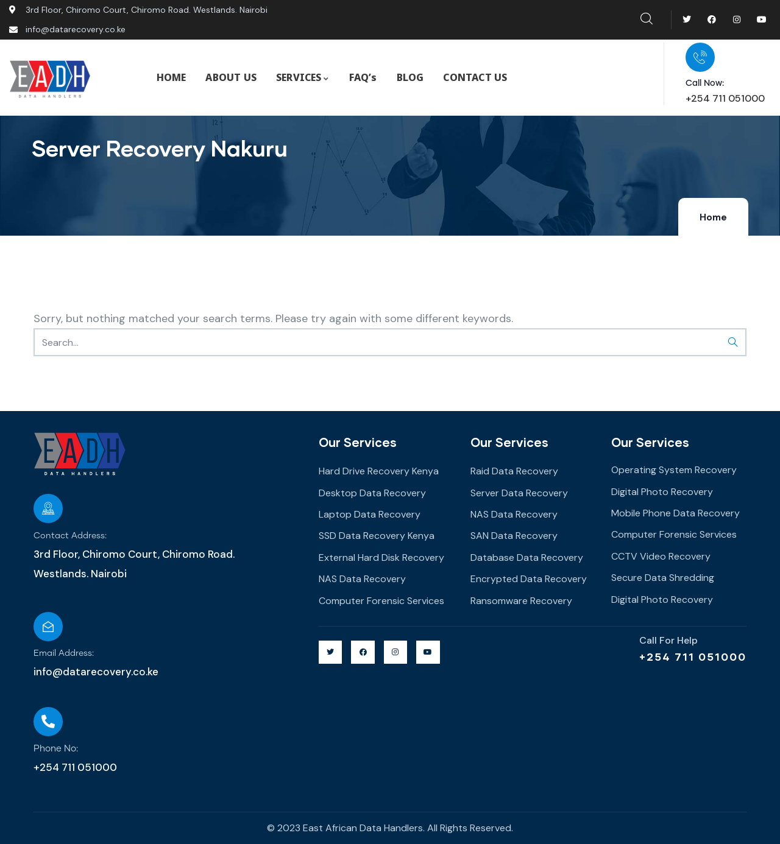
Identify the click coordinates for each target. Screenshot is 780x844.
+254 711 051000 (692, 656)
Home (713, 217)
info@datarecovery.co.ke (96, 671)
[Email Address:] (48, 626)
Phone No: (56, 748)
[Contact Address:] (48, 508)
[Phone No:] (48, 721)
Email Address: (64, 653)
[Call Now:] (700, 57)
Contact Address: (70, 536)
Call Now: (705, 83)
